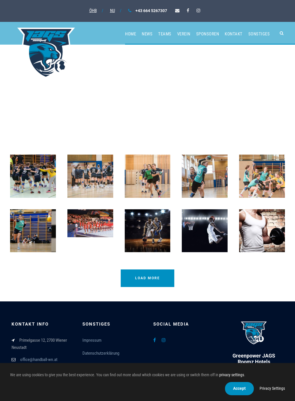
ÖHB (93, 10)
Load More (147, 278)
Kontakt (234, 34)
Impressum (91, 340)
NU (112, 10)
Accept (239, 388)
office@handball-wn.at (38, 359)
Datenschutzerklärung (100, 353)
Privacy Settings (272, 388)
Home (130, 34)
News (147, 34)
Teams (164, 34)
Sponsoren (207, 34)
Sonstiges (259, 34)
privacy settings (231, 375)
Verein (183, 34)
